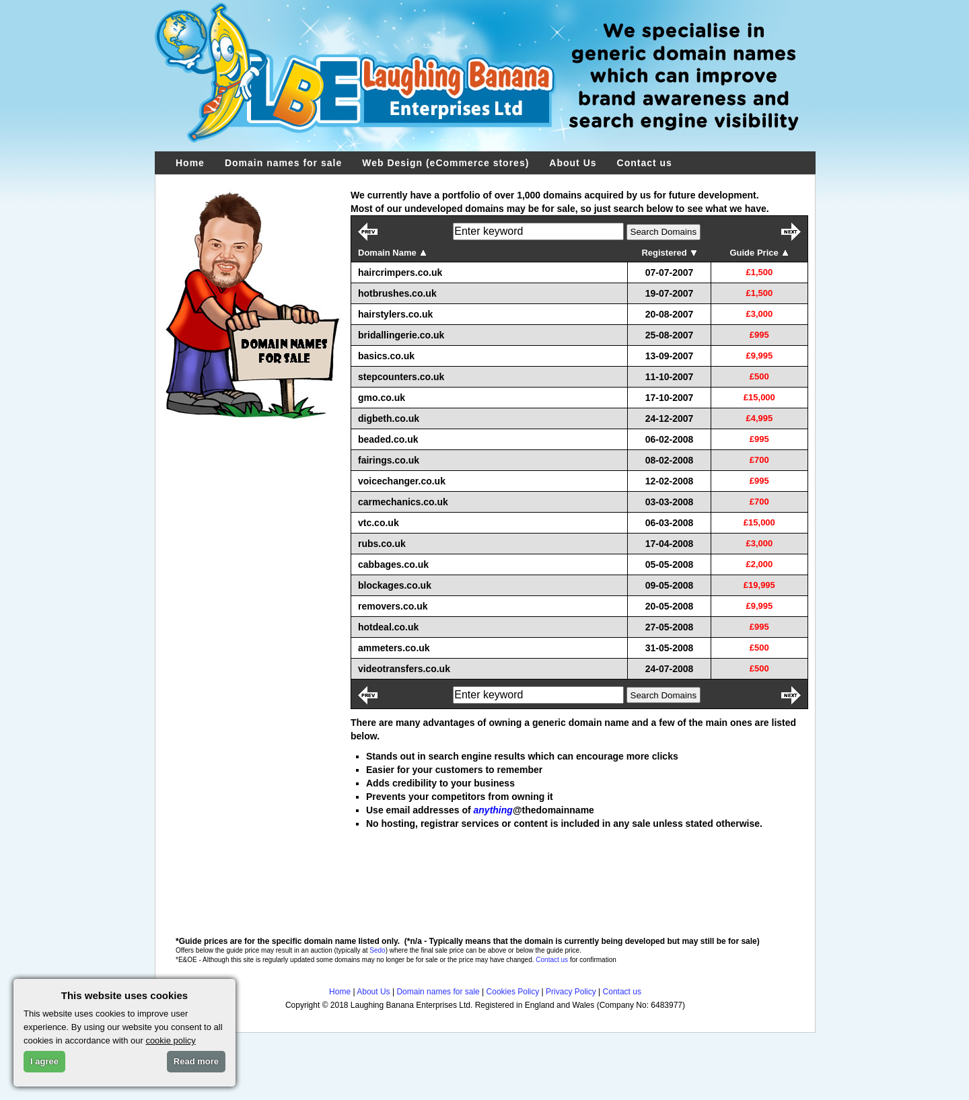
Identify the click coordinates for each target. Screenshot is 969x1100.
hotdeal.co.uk (388, 627)
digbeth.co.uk (388, 418)
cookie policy (170, 1040)
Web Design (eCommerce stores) (445, 162)
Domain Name (392, 253)
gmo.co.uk (381, 397)
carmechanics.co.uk (403, 502)
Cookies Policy (513, 991)
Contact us (644, 162)
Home (190, 162)
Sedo (377, 950)
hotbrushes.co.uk (397, 293)
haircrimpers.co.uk (400, 272)
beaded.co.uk (388, 439)
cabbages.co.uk (393, 564)
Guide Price (758, 253)
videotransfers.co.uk (404, 668)
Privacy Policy (571, 991)
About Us (572, 162)
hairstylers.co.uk (395, 314)
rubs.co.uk (382, 543)
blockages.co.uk (394, 585)
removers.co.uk (393, 606)
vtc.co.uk (378, 522)
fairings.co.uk (388, 460)
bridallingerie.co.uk (401, 335)
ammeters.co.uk (394, 648)
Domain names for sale (283, 162)
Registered (668, 253)
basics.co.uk (386, 356)
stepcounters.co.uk (401, 376)
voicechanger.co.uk (401, 481)
